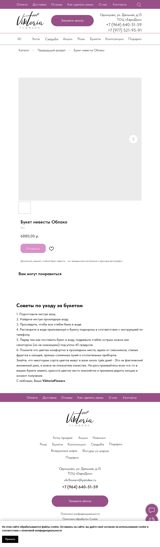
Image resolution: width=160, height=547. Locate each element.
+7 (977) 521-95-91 (125, 30)
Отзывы (56, 4)
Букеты (95, 39)
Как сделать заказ (80, 4)
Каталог (23, 50)
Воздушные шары (64, 451)
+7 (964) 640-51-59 (124, 24)
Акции (67, 39)
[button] (72, 20)
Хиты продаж (63, 438)
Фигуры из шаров (95, 451)
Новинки (99, 438)
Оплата (22, 4)
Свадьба (51, 39)
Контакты (120, 4)
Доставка (39, 4)
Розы (81, 39)
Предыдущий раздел (51, 50)
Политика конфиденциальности (80, 513)
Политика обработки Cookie (80, 519)
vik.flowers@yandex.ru (80, 480)
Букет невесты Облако (89, 50)
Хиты (36, 39)
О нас (103, 4)
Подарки (135, 39)
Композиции (114, 39)
